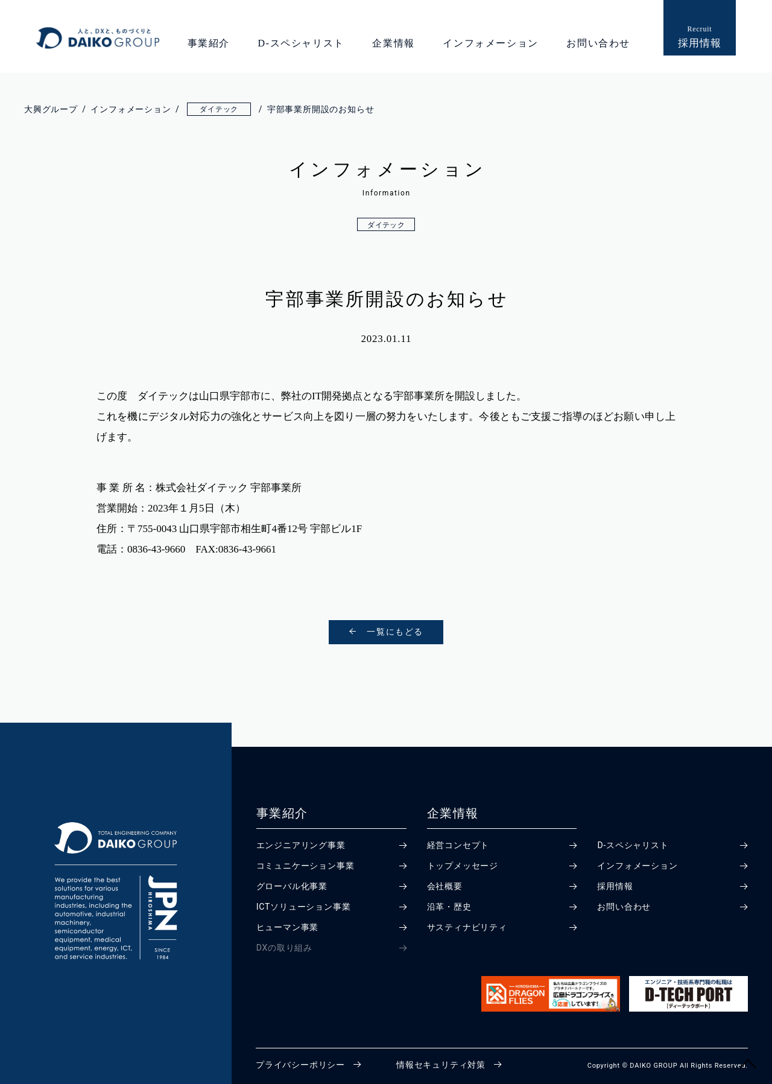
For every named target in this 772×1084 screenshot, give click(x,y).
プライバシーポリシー (300, 1064)
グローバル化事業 (291, 886)
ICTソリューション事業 (303, 906)
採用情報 (615, 886)
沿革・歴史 (449, 906)
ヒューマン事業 (287, 927)
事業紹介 (209, 43)
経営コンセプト (458, 845)
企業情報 (393, 43)
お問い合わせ (598, 43)
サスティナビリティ (467, 927)
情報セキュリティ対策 (441, 1064)
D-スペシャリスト (301, 43)
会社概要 (445, 886)
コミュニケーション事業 (305, 865)
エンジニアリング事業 (301, 845)
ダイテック (386, 225)
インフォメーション (490, 43)
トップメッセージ (462, 865)
